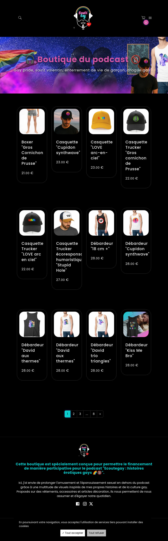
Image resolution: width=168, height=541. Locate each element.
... (87, 414)
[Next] (100, 413)
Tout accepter (72, 533)
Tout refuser (96, 533)
